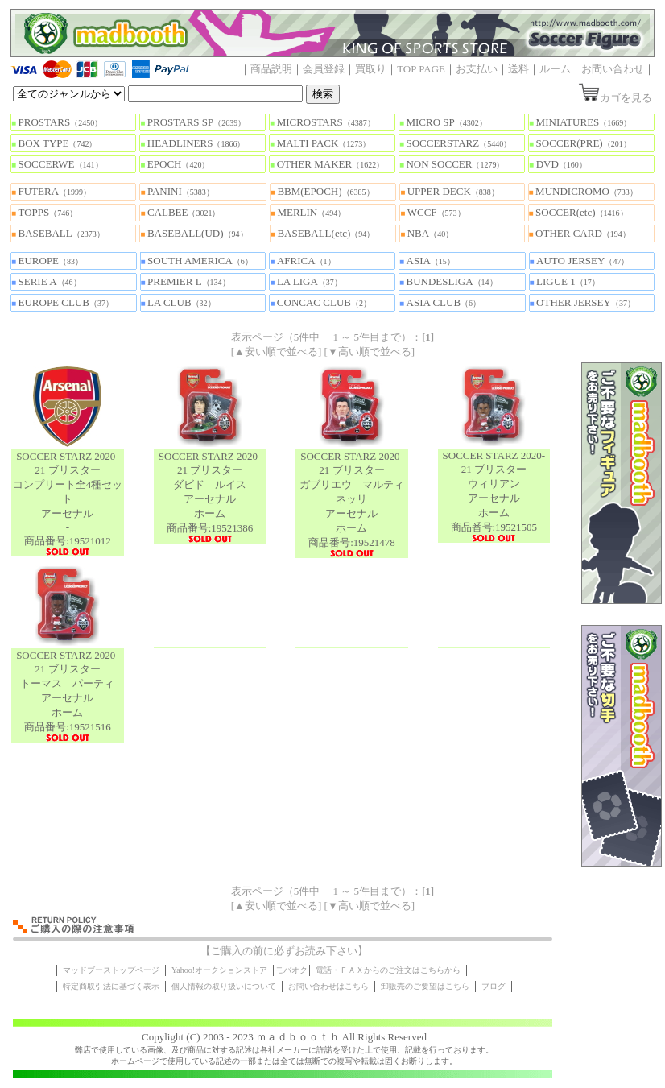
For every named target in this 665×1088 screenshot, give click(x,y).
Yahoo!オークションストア (219, 970)
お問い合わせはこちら (328, 986)
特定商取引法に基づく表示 (111, 986)
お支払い (477, 69)
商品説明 (271, 69)
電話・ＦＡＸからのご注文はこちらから (388, 970)
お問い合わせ (612, 69)
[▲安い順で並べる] (276, 351)
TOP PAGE (421, 69)
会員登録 (324, 69)
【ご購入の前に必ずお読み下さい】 (284, 951)
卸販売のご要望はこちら (425, 986)
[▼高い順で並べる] (369, 351)
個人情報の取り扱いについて (223, 986)
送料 (518, 69)
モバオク (291, 970)
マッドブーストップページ (111, 970)
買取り (370, 69)
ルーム (555, 69)
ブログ (493, 986)
